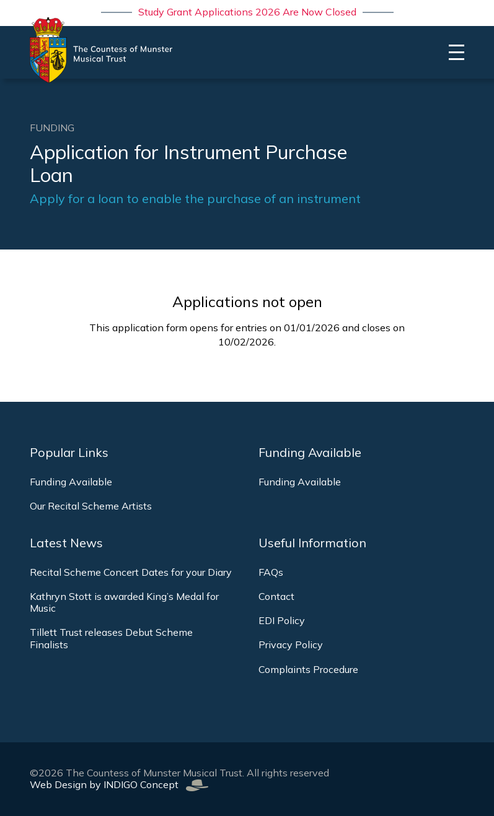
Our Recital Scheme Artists (91, 506)
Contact (276, 596)
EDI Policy (281, 620)
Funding (52, 128)
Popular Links (69, 452)
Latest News (66, 543)
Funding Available (71, 481)
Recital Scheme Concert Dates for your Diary (131, 572)
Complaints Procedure (308, 669)
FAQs (270, 572)
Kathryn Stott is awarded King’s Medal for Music (124, 602)
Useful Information (312, 543)
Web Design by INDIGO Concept (119, 784)
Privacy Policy (290, 644)
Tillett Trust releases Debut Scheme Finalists (111, 638)
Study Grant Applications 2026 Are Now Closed (247, 12)
